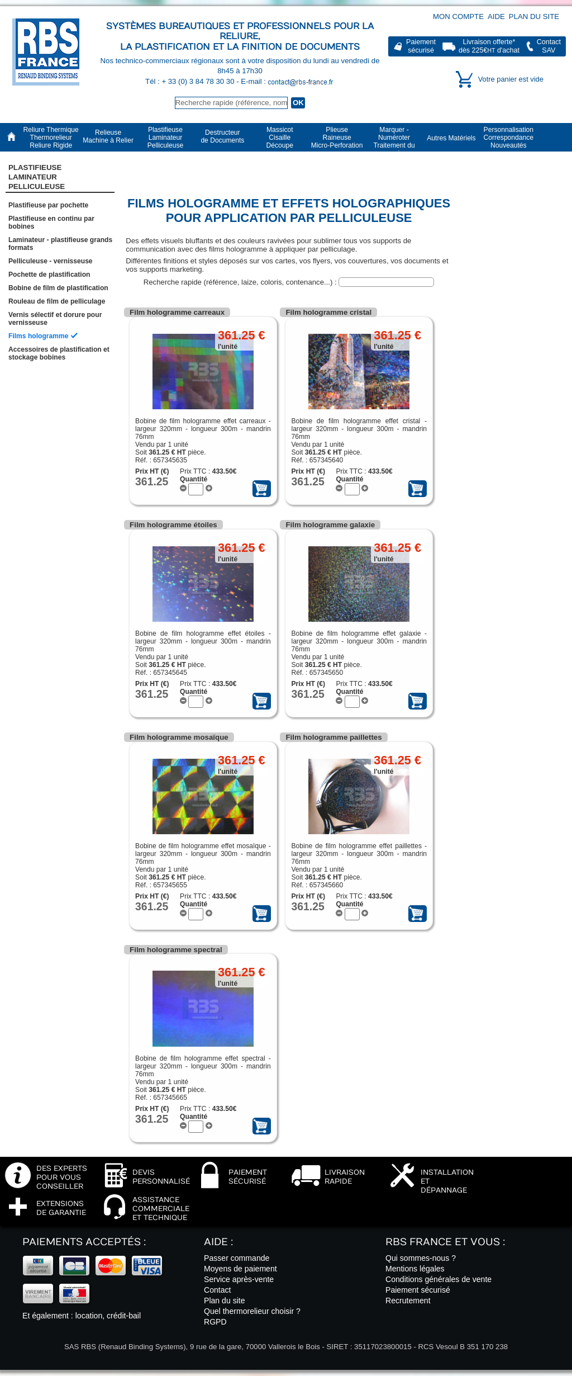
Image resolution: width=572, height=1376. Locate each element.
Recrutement (408, 1300)
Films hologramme (38, 336)
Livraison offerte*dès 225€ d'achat (489, 46)
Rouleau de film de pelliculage (56, 301)
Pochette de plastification (49, 274)
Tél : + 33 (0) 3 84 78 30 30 (190, 81)
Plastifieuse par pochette (48, 205)
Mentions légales (415, 1268)
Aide (496, 16)
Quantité (193, 479)
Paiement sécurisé (417, 1289)
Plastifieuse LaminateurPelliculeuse (36, 177)
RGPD (215, 1321)
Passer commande (236, 1258)
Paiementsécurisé (421, 46)
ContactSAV (549, 46)
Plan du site (534, 16)
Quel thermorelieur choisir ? (252, 1311)
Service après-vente (239, 1279)
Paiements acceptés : (84, 1242)
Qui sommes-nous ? (420, 1258)
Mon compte (458, 16)
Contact (217, 1289)
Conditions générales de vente (438, 1279)
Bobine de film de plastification (58, 288)
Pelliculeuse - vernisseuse (50, 261)
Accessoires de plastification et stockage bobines (58, 353)
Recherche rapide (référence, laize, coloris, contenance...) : (241, 282)
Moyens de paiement (240, 1268)
